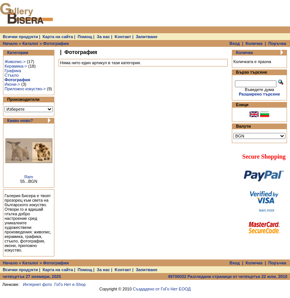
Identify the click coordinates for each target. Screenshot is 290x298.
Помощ (85, 36)
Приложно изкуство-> (25, 88)
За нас (103, 36)
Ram (28, 176)
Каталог (30, 43)
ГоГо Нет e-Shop (70, 284)
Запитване (146, 36)
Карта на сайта (58, 36)
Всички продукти (20, 36)
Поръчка (277, 43)
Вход (235, 43)
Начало (10, 43)
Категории (17, 52)
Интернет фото (37, 284)
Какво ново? (20, 120)
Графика (13, 70)
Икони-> (12, 84)
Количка (253, 43)
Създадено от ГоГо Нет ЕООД (162, 289)
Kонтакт (123, 36)
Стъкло (12, 75)
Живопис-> (15, 61)
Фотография (56, 43)
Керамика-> (16, 66)
